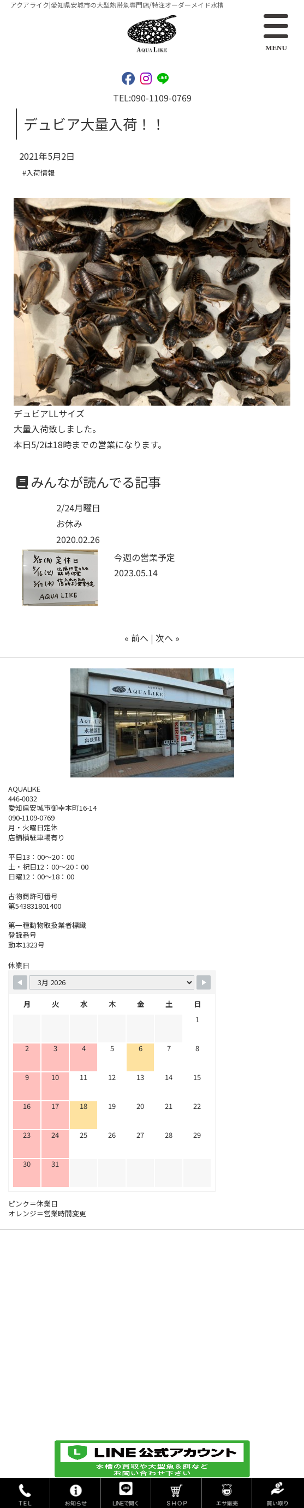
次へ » (168, 637)
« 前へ (136, 637)
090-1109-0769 (161, 97)
